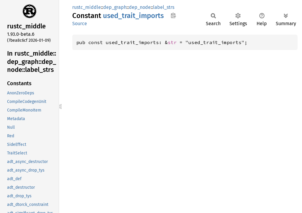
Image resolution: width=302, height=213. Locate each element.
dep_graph (115, 7)
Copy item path (173, 15)
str (172, 42)
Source (79, 23)
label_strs (163, 7)
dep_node (140, 7)
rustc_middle (86, 7)
